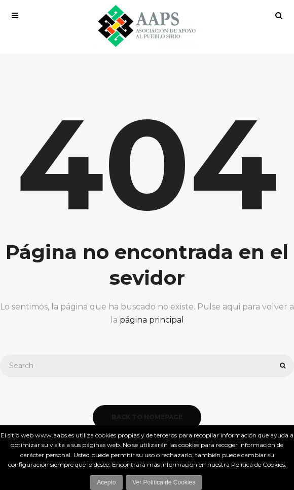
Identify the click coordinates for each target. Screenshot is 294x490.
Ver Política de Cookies (163, 482)
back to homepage (147, 417)
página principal (152, 320)
